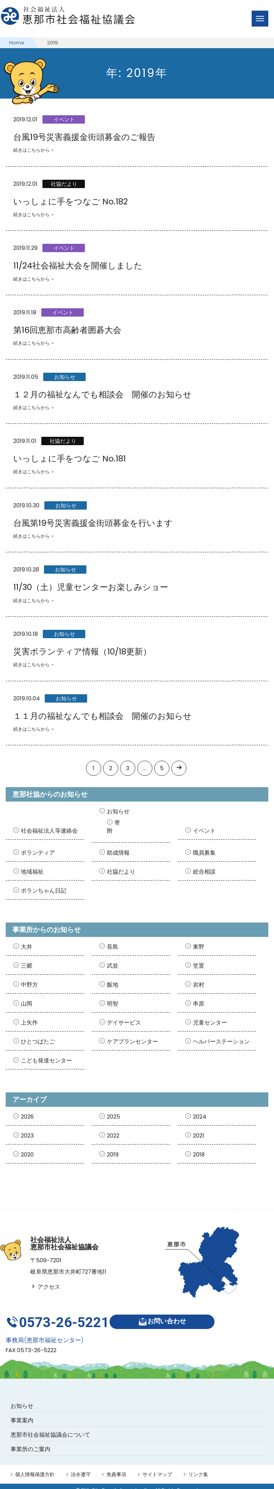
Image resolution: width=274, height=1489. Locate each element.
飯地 (112, 984)
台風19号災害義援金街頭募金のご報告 (84, 137)
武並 (112, 966)
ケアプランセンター (132, 1041)
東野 (198, 947)
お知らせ (64, 377)
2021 (198, 1135)
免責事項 (116, 1467)
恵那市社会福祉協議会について (50, 1427)
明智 (112, 1003)
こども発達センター (46, 1060)
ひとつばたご (38, 1041)
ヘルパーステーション (221, 1041)
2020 (27, 1154)
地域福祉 (32, 872)
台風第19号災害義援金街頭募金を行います (93, 523)
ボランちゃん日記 (43, 890)
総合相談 (204, 872)
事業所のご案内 (30, 1442)
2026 (27, 1116)
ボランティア (38, 853)
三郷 (26, 966)
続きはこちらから (31, 150)
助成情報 (118, 853)
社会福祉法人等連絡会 (49, 831)
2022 (113, 1135)
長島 (112, 947)
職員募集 (204, 853)
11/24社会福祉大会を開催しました (77, 265)
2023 (27, 1135)
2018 (199, 1154)
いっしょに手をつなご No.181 (69, 458)
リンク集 (198, 1467)
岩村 (198, 984)
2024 (199, 1116)
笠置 (198, 966)
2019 (113, 1154)
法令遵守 (81, 1467)
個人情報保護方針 (35, 1467)
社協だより (64, 184)
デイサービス (124, 1022)
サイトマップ (157, 1467)
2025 (113, 1116)
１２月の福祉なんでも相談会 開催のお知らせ (102, 394)
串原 (198, 1003)
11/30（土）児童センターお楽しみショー (90, 587)
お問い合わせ (165, 1318)
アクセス (45, 1287)
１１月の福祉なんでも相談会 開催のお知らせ (102, 716)
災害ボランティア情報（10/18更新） (82, 651)
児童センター (210, 1022)
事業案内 (22, 1413)
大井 (26, 947)
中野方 (29, 984)
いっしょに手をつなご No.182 (70, 201)
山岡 (26, 1003)
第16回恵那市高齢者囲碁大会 (67, 330)
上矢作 (29, 1022)
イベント (64, 119)
